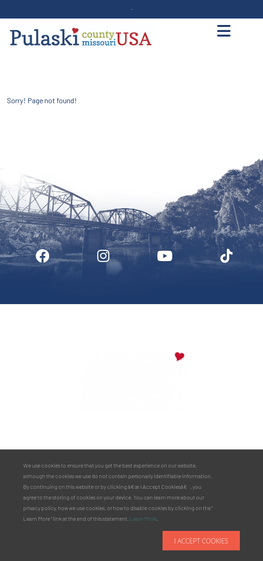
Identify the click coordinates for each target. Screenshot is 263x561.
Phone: (180, 436)
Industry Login (118, 308)
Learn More (143, 518)
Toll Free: (179, 446)
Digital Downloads (49, 308)
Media (172, 308)
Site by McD (17, 113)
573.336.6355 (210, 436)
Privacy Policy (224, 308)
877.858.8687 (213, 446)
